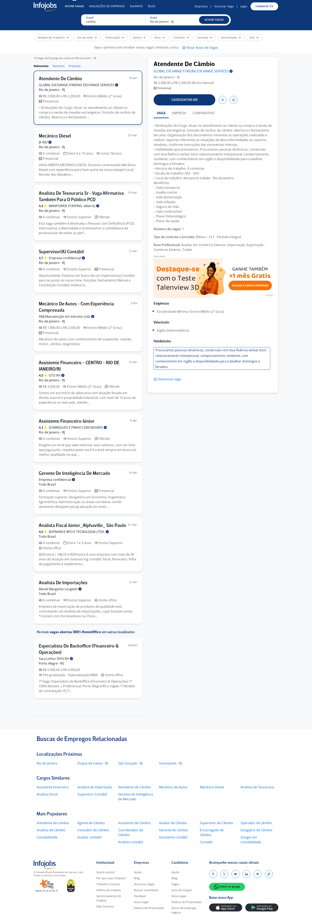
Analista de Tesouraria (257, 787)
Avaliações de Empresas (107, 6)
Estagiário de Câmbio (256, 830)
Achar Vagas (74, 6)
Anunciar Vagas (144, 884)
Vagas (175, 884)
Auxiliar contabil (89, 837)
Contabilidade (47, 837)
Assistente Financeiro (53, 787)
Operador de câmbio (256, 823)
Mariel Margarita (60, 589)
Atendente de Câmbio (134, 787)
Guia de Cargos (182, 890)
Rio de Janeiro (47, 763)
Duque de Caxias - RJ (92, 763)
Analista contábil (130, 842)
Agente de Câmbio (91, 823)
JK (45, 142)
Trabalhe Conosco (108, 884)
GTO (56, 375)
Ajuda (138, 872)
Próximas (75, 66)
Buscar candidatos (146, 890)
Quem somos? (105, 872)
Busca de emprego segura (184, 910)
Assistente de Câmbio (134, 823)
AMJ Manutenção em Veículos (66, 316)
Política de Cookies (108, 890)
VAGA (161, 113)
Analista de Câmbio (51, 830)
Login (243, 6)
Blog (151, 6)
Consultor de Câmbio (93, 830)
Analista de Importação (94, 787)
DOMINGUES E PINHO (78, 427)
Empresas (201, 6)
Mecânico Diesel (212, 787)
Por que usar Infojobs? (111, 878)
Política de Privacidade (149, 908)
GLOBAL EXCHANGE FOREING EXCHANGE (78, 85)
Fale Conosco (105, 906)
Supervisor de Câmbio (216, 823)
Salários (136, 6)
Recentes (59, 66)
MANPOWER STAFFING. (74, 206)
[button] (214, 20)
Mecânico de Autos (173, 787)
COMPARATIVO (203, 113)
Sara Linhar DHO (56, 658)
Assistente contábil (173, 837)
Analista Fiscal (47, 794)
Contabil (206, 842)
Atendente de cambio (53, 823)
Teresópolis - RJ (170, 763)
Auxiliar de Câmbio (173, 823)
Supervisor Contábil (92, 794)
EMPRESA (179, 113)
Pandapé (140, 896)
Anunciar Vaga (224, 6)
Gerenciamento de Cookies (108, 898)
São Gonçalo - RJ (130, 763)
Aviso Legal (141, 902)
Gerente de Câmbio (173, 830)
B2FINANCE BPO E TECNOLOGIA (79, 532)
